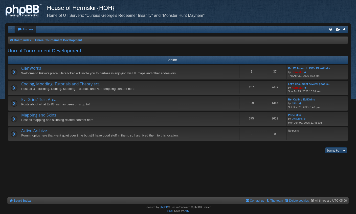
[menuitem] (25, 29)
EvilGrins (297, 118)
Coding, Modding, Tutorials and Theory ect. (60, 84)
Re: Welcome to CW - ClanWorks (309, 68)
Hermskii (297, 72)
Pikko (295, 103)
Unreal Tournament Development (45, 50)
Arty (186, 210)
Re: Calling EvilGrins (301, 99)
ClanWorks (31, 68)
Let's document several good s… (309, 83)
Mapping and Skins (38, 115)
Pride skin (294, 115)
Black (170, 210)
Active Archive (34, 130)
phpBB (164, 207)
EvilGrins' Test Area (38, 99)
